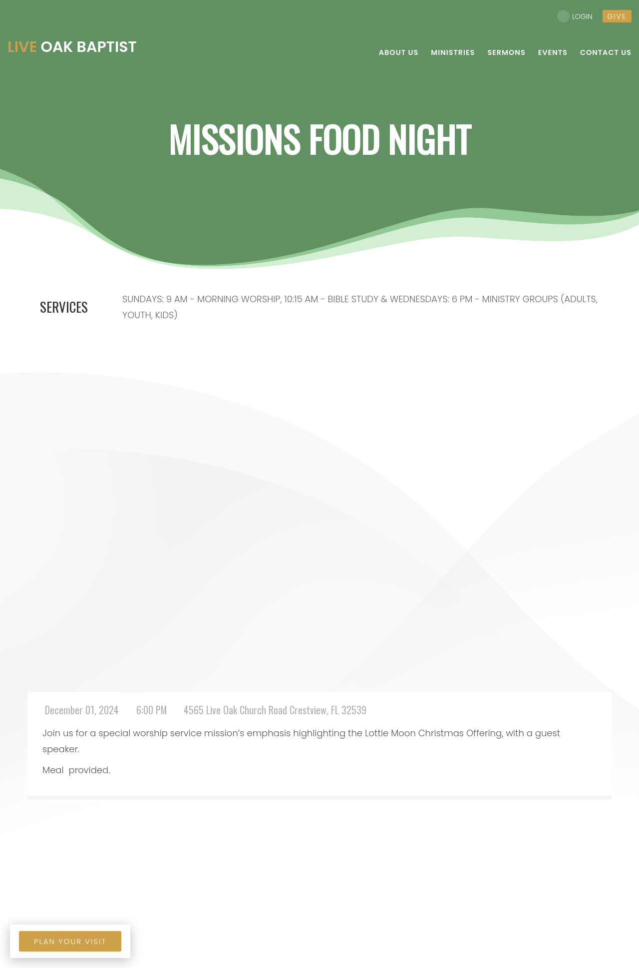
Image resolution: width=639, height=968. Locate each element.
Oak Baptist (72, 46)
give (617, 16)
